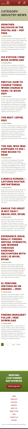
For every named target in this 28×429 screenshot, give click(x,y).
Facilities (14, 402)
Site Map (14, 420)
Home (14, 396)
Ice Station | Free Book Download (13, 58)
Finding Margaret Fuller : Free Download (13, 317)
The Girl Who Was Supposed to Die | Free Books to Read (13, 150)
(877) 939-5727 (14, 386)
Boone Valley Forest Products (18, 424)
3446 (13, 344)
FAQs (14, 414)
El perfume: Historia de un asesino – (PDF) (11, 286)
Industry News (7, 36)
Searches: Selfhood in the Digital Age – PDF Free (12, 29)
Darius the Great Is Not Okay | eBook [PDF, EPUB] (13, 211)
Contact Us (14, 417)
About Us (14, 408)
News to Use (14, 411)
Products (14, 399)
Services (14, 405)
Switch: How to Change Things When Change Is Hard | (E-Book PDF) (12, 88)
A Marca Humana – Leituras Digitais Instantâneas (13, 181)
